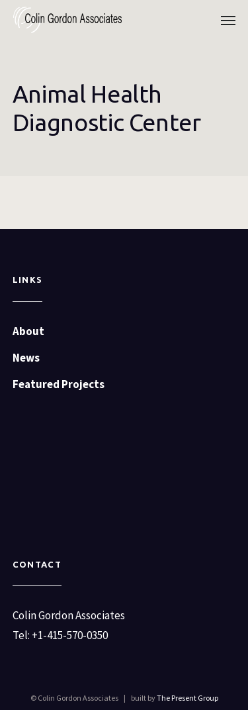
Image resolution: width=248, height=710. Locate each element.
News (26, 357)
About (28, 331)
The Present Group (187, 698)
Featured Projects (58, 384)
